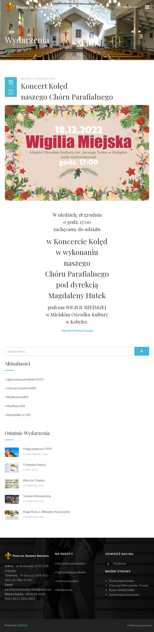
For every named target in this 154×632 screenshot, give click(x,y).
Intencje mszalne (16, 388)
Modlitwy (12, 406)
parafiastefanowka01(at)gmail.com (28, 589)
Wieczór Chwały (34, 480)
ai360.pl (22, 625)
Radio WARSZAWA (122, 590)
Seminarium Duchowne (124, 594)
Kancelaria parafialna (70, 563)
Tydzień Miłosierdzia (37, 496)
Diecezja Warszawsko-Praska (129, 585)
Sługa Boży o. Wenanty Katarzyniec (46, 511)
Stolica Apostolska (121, 581)
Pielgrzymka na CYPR (37, 449)
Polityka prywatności (140, 625)
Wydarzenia (13, 397)
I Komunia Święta (34, 464)
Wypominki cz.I (15, 415)
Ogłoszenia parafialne (20, 379)
